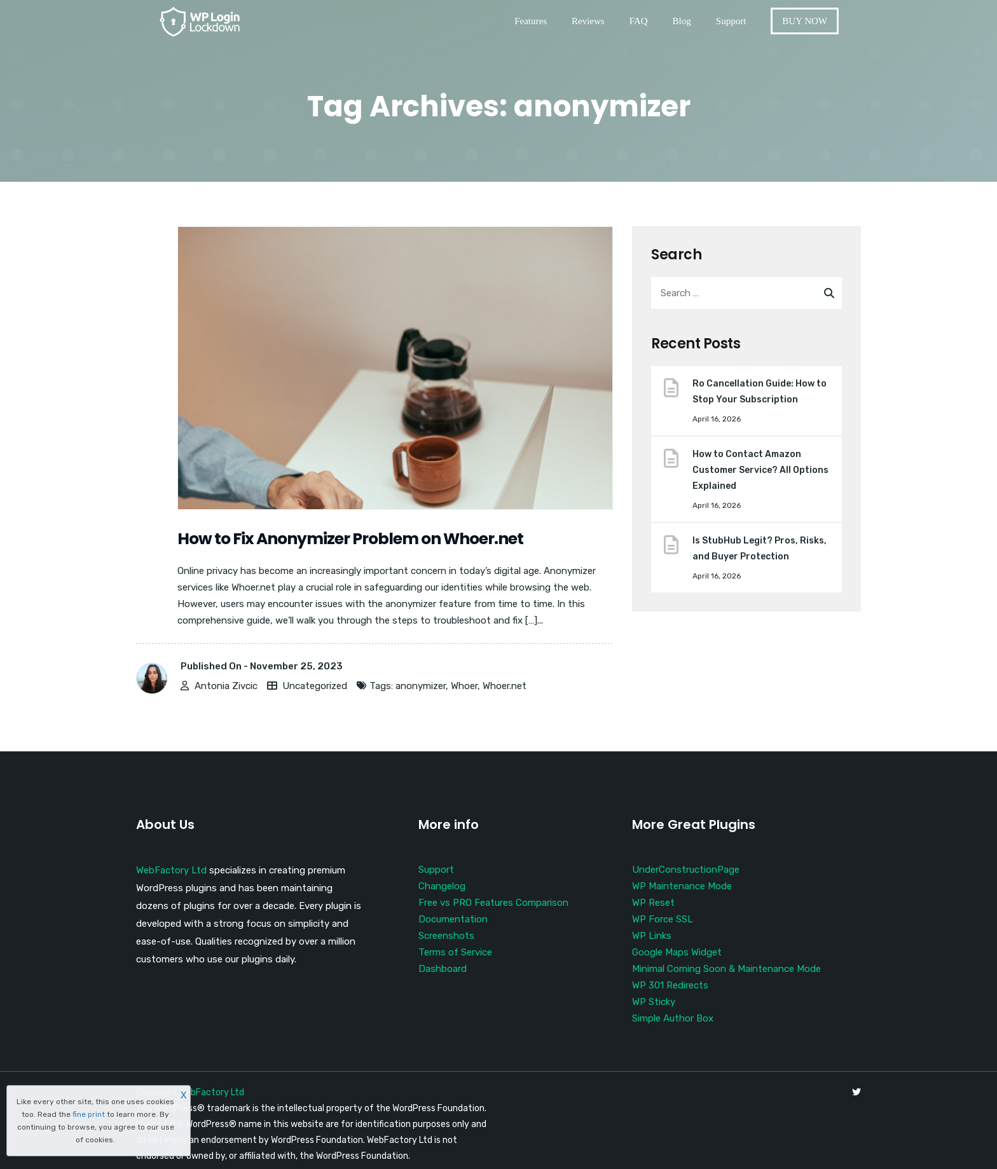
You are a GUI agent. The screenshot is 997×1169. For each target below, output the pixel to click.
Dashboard (442, 968)
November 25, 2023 (296, 666)
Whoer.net (504, 686)
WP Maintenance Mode (682, 886)
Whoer (464, 686)
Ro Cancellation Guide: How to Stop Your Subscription (759, 391)
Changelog (441, 886)
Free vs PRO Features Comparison (493, 902)
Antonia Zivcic (226, 686)
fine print (88, 1114)
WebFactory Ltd (171, 870)
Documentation (453, 919)
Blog (682, 21)
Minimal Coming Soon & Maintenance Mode (726, 968)
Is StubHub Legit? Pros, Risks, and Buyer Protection (759, 548)
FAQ (638, 21)
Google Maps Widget (677, 952)
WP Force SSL (662, 919)
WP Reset (653, 902)
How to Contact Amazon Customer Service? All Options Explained (760, 470)
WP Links (651, 935)
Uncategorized (314, 686)
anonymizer (420, 686)
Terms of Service (455, 952)
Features (530, 21)
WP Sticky (653, 1002)
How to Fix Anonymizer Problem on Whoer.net (350, 539)
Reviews (588, 21)
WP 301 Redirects (670, 985)
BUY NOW (804, 21)
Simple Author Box (672, 1018)
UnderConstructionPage (685, 869)
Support (731, 21)
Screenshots (446, 935)
